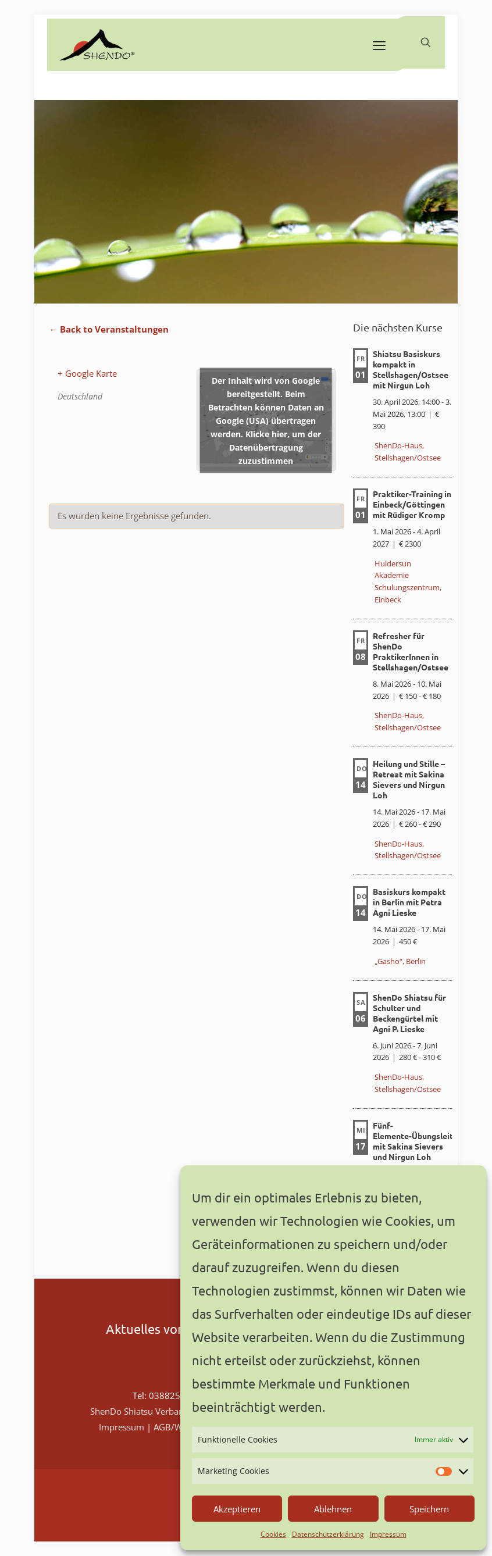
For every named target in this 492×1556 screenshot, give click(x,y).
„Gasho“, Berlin (400, 961)
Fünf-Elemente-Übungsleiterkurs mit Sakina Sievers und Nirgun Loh (425, 1141)
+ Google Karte (87, 373)
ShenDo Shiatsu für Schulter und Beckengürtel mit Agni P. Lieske (409, 1013)
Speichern (429, 1509)
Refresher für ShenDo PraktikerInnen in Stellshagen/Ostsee (410, 651)
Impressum (388, 1534)
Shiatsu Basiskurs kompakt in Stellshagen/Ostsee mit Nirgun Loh (410, 369)
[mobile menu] (379, 45)
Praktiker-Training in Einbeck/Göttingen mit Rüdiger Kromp (412, 504)
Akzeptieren (237, 1509)
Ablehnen (333, 1509)
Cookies (273, 1534)
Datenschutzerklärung (328, 1534)
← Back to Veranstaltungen (109, 329)
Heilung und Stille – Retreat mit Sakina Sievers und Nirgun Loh (409, 779)
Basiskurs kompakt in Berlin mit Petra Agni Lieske (409, 902)
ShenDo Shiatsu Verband (139, 1411)
